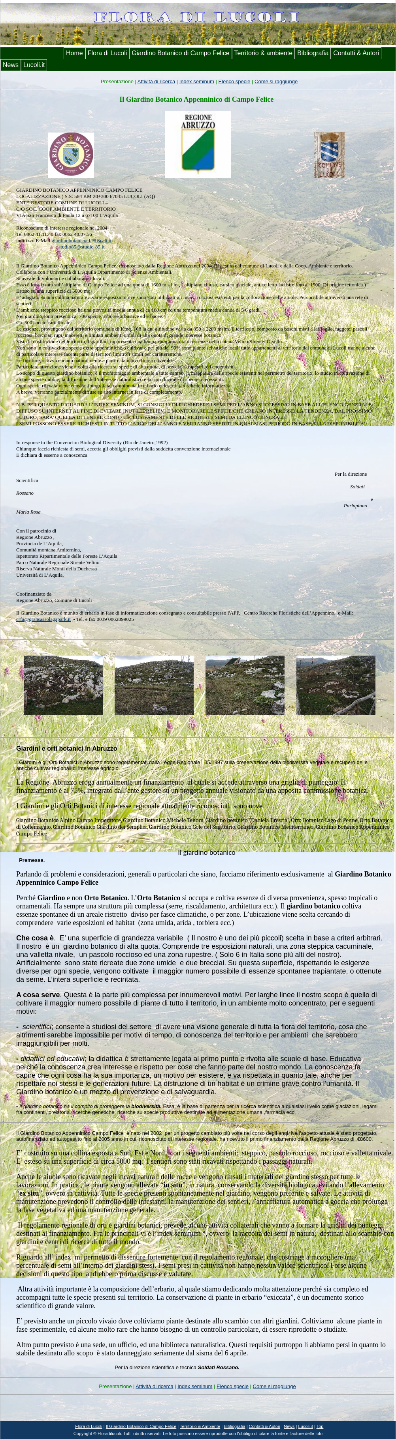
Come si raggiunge (276, 81)
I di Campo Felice (141, 1426)
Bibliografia (312, 53)
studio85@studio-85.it (81, 247)
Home (74, 53)
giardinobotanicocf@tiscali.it (82, 240)
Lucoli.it (34, 65)
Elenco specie (235, 81)
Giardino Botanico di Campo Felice (180, 53)
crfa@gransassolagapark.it (43, 619)
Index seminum (196, 81)
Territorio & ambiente (263, 53)
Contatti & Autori (356, 53)
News (11, 65)
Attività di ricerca (156, 81)
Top (320, 1426)
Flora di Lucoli (107, 53)
